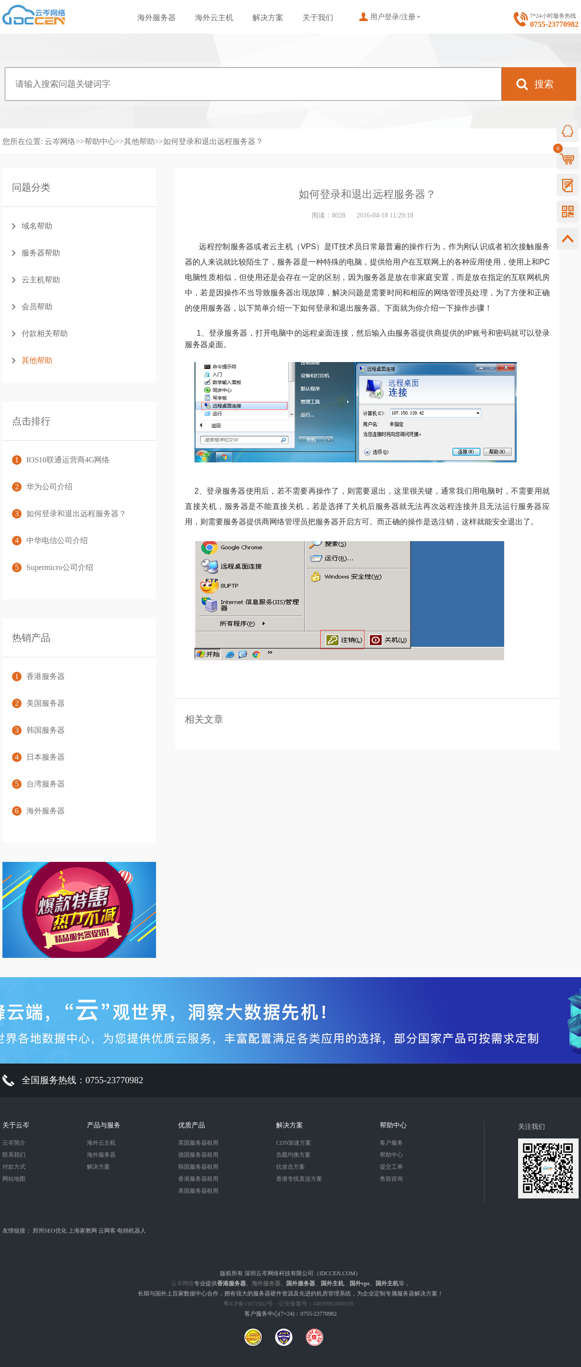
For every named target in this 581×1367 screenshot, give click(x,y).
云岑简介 (13, 1142)
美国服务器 (45, 703)
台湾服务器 (45, 784)
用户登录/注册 (392, 17)
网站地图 (13, 1178)
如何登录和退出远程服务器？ (213, 141)
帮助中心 (100, 141)
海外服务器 (156, 17)
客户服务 (391, 1142)
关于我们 (318, 17)
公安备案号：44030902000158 (315, 1303)
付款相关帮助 (45, 333)
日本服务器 (45, 757)
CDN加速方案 (293, 1142)
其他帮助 (139, 141)
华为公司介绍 (49, 487)
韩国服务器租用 (198, 1166)
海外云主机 (214, 17)
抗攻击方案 (290, 1166)
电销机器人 (131, 1230)
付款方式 (13, 1166)
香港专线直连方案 (299, 1178)
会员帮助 (37, 306)
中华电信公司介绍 (57, 540)
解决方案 (268, 17)
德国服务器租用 (198, 1154)
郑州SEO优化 (50, 1230)
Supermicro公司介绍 (59, 567)
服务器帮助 (41, 253)
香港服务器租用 (198, 1178)
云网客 (107, 1230)
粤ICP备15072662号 (248, 1303)
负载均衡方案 (293, 1154)
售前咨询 (391, 1178)
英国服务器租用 (198, 1142)
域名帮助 (37, 226)
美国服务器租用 (198, 1190)
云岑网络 (60, 141)
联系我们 (13, 1154)
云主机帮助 (41, 280)
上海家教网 (82, 1230)
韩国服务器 (45, 730)
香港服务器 (45, 676)
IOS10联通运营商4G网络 (67, 460)
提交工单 (391, 1166)
